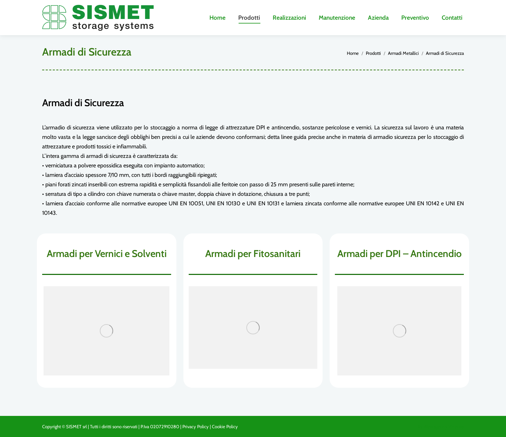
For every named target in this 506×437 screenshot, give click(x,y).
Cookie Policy (225, 426)
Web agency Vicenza (444, 426)
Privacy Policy (195, 426)
